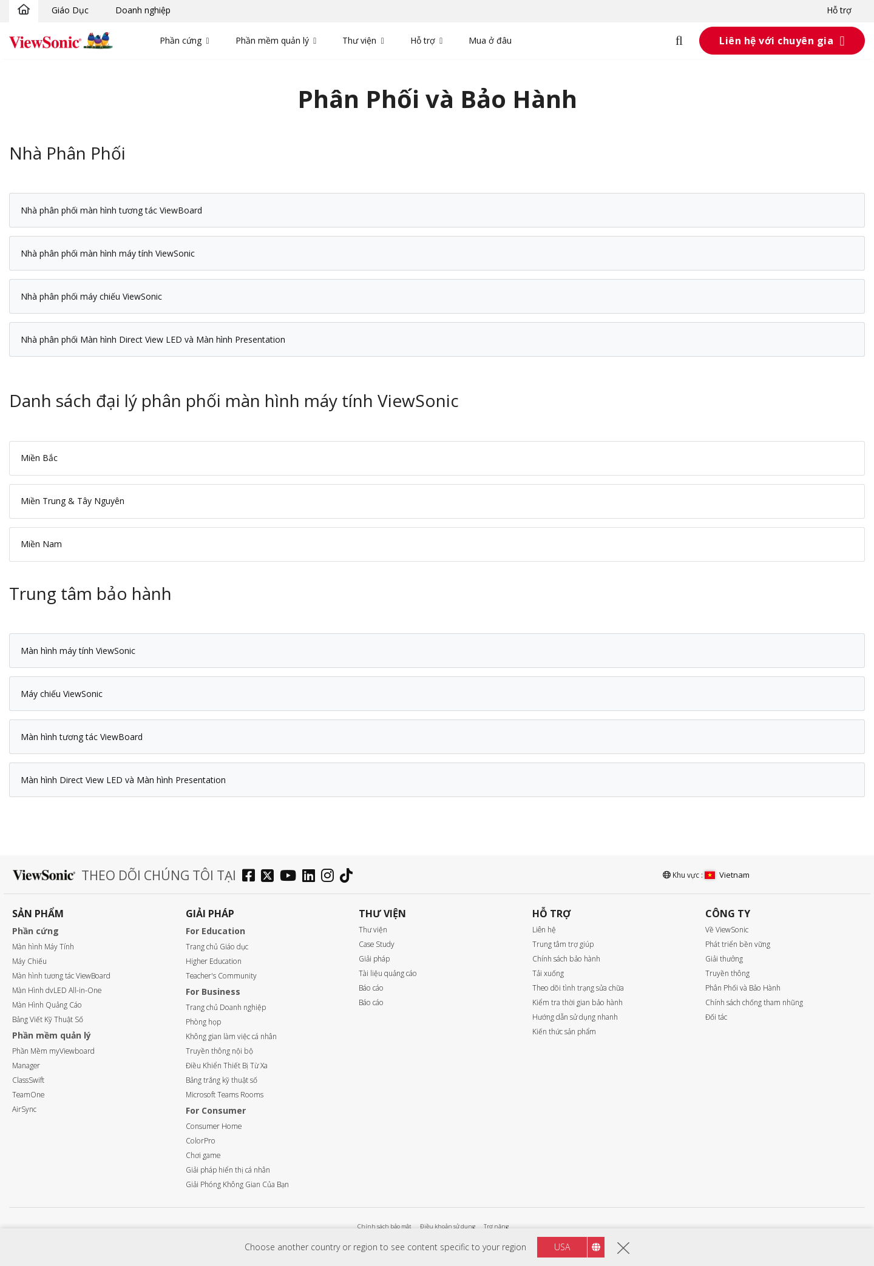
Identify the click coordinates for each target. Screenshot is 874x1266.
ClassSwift (28, 1080)
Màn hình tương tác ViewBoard (61, 976)
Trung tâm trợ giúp (563, 944)
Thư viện (359, 40)
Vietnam (727, 874)
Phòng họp (203, 1022)
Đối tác (716, 1017)
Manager (26, 1065)
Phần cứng (181, 40)
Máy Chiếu (29, 961)
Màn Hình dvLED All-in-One (56, 990)
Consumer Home (214, 1126)
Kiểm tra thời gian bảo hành (577, 1002)
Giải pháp (374, 959)
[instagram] (330, 877)
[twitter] (270, 877)
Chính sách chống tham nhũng (754, 1002)
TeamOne (28, 1094)
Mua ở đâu (490, 40)
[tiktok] (349, 877)
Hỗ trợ (839, 10)
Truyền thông (727, 973)
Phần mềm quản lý (272, 40)
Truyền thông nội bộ (219, 1051)
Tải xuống (548, 973)
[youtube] (291, 877)
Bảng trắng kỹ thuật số (221, 1080)
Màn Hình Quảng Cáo (47, 1005)
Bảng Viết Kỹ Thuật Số (47, 1019)
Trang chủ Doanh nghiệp (226, 1007)
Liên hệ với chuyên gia (776, 40)
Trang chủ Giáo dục (217, 946)
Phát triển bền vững (737, 944)
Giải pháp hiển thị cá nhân (228, 1170)
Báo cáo (371, 988)
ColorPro (200, 1141)
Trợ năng (496, 1226)
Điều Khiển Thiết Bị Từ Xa (227, 1065)
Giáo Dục (70, 10)
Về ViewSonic (726, 929)
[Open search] (685, 40)
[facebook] (251, 877)
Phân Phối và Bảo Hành (743, 988)
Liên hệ (544, 929)
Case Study (377, 944)
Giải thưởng (724, 959)
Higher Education (214, 961)
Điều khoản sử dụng (447, 1226)
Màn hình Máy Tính (43, 946)
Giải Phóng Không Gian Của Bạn (237, 1184)
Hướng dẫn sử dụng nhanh (575, 1017)
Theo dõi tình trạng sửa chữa (578, 988)
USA (562, 1247)
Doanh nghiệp (143, 10)
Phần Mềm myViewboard (53, 1051)
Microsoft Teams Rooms (224, 1094)
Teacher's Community (221, 976)
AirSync (24, 1109)
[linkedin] (311, 877)
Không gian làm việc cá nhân (231, 1036)
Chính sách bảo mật (384, 1226)
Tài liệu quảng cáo (388, 973)
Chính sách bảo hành (566, 959)
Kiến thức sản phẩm (564, 1031)
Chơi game (203, 1155)
